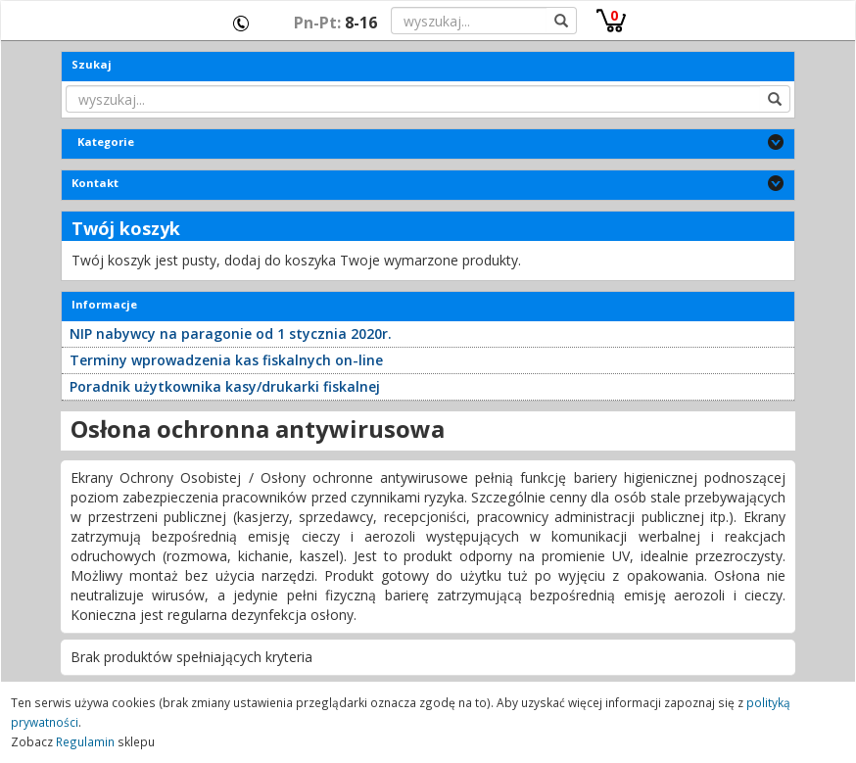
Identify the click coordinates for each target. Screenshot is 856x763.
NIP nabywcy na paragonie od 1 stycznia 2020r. (231, 333)
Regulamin (85, 741)
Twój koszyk (125, 228)
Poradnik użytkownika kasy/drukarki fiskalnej (225, 386)
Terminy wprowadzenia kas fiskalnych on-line (226, 360)
